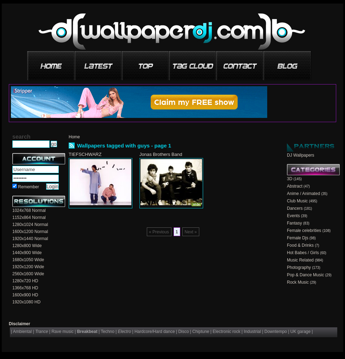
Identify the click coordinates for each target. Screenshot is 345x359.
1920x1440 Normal (30, 238)
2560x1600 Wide (28, 273)
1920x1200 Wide (28, 266)
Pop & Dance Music (305, 274)
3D (289, 178)
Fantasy (294, 223)
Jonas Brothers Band (160, 154)
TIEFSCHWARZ (85, 154)
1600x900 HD (25, 294)
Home (74, 136)
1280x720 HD (25, 280)
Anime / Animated (303, 193)
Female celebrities (304, 230)
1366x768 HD (25, 287)
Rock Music (298, 282)
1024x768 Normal (29, 210)
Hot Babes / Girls (303, 252)
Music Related (300, 260)
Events (293, 215)
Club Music (297, 201)
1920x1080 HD (26, 302)
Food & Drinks (300, 245)
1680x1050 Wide (28, 259)
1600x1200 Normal (30, 231)
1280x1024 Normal (30, 224)
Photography (299, 267)
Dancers (295, 208)
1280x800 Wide (27, 245)
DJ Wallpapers (300, 155)
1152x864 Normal (29, 217)
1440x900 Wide (27, 252)
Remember (28, 186)
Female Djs (297, 237)
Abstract (294, 186)
